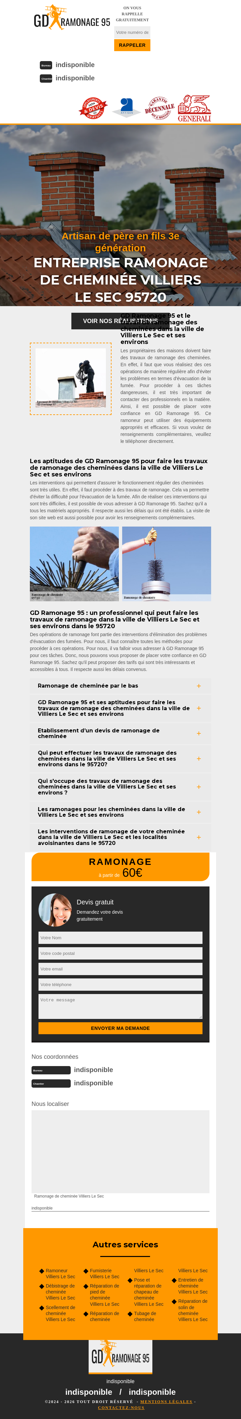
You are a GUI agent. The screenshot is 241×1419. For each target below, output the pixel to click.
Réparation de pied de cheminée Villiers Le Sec (104, 1295)
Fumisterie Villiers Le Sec (104, 1273)
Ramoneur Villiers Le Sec (60, 1273)
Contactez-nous (121, 1407)
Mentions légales (166, 1401)
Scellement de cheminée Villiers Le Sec (60, 1313)
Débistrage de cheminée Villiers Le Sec (60, 1291)
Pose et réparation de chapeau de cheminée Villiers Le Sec (148, 1292)
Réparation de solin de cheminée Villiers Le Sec (192, 1310)
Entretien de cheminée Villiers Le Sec (192, 1285)
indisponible (75, 64)
